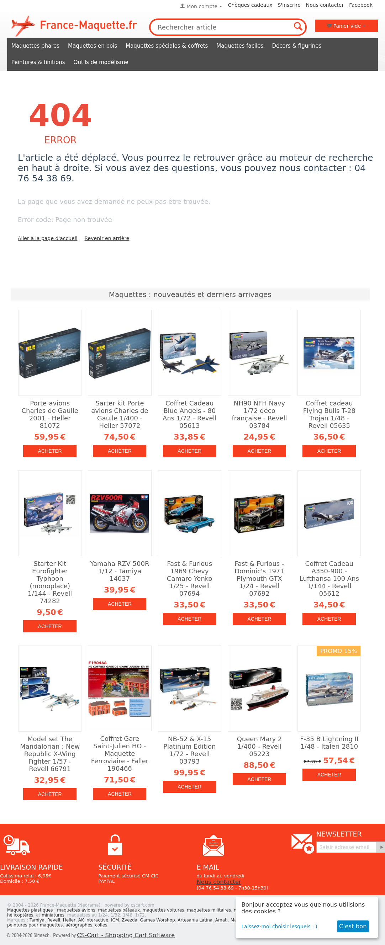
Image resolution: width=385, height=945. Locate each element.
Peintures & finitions (38, 62)
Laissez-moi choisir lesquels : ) (279, 926)
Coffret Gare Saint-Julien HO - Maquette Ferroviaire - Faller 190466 (119, 753)
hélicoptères (20, 915)
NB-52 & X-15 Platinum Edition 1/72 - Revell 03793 (189, 750)
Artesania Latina (195, 920)
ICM (115, 920)
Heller (69, 920)
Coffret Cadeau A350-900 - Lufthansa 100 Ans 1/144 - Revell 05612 (329, 578)
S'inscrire (289, 5)
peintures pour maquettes (35, 925)
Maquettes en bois (92, 46)
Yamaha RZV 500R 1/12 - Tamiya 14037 (119, 571)
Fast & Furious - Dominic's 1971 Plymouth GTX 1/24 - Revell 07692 (259, 578)
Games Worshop (157, 920)
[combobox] (228, 27)
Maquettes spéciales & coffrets (167, 46)
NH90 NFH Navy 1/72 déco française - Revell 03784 (259, 414)
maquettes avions (76, 910)
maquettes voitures (163, 910)
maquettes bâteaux (119, 910)
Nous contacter (325, 5)
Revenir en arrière (107, 238)
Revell (53, 920)
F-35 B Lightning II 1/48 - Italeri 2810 (329, 742)
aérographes (79, 925)
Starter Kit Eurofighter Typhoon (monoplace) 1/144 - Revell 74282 (50, 582)
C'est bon (353, 926)
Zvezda (129, 920)
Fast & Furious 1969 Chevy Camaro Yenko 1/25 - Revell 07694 (189, 578)
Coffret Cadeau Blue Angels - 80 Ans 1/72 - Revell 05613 (190, 414)
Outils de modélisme (101, 62)
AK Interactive (93, 920)
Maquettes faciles (239, 46)
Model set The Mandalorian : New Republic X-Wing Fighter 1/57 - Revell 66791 (50, 754)
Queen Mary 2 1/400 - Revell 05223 (259, 746)
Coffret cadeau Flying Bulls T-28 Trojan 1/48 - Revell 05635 (329, 414)
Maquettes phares (35, 46)
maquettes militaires (209, 910)
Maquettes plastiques (30, 910)
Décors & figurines (296, 46)
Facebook (361, 5)
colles (101, 925)
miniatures (53, 915)
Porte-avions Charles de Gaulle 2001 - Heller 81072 (50, 414)
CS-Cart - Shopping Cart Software (126, 935)
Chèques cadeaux (250, 5)
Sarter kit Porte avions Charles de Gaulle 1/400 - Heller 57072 (119, 414)
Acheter (50, 451)
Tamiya (37, 920)
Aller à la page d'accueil (48, 238)
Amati (221, 920)
